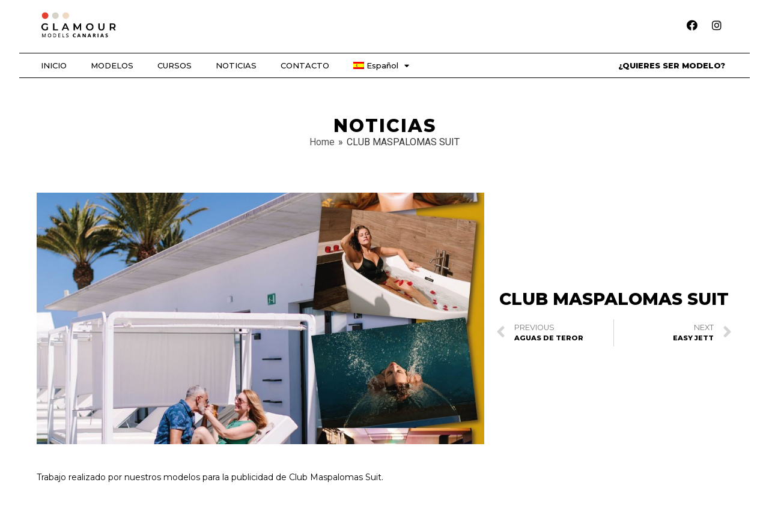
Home (322, 142)
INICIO (54, 65)
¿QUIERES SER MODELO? (671, 65)
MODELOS (112, 65)
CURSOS (174, 65)
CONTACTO (305, 65)
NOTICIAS (236, 65)
